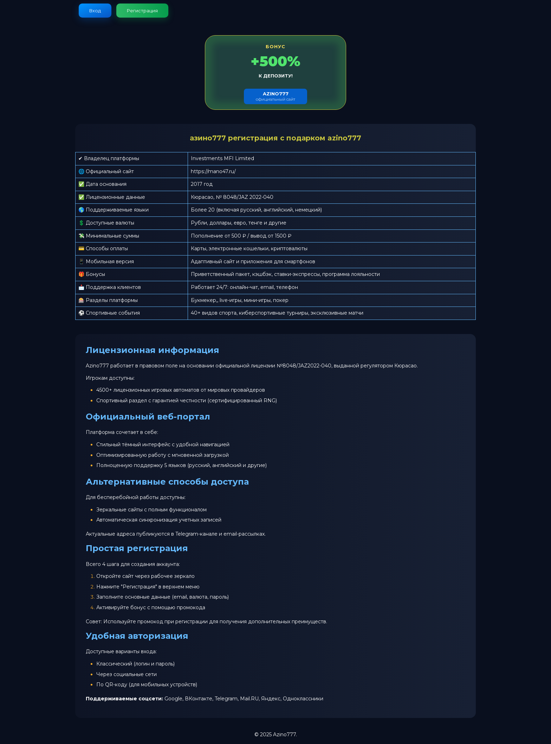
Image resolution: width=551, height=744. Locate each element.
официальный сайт (275, 96)
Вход (95, 10)
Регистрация (142, 10)
